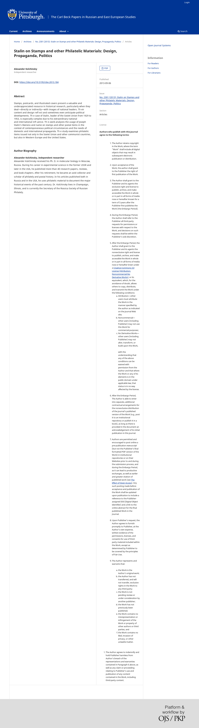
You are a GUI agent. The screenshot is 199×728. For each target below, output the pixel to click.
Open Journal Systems (159, 45)
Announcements (45, 31)
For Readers (153, 63)
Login (187, 2)
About (63, 31)
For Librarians (154, 72)
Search (182, 31)
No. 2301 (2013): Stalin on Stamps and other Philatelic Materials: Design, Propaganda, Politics (78, 41)
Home (17, 41)
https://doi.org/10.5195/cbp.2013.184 (39, 82)
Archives (27, 31)
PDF (106, 68)
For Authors (153, 68)
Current (13, 31)
